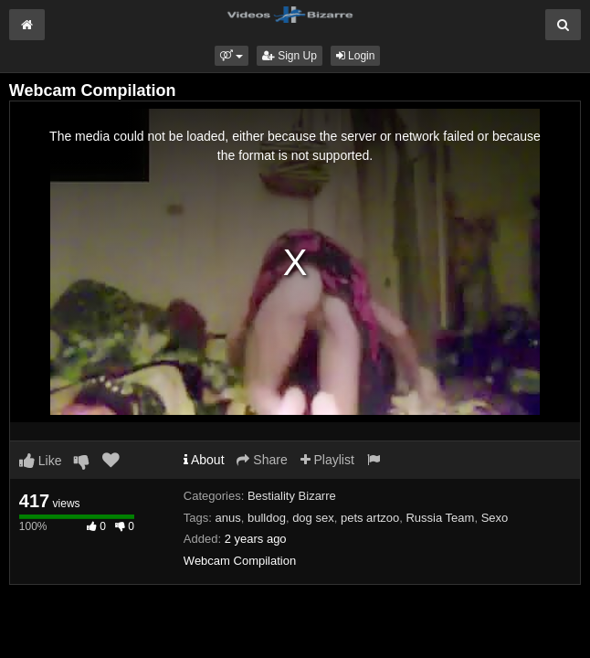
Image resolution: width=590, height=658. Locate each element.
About (204, 459)
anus (228, 518)
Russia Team (440, 518)
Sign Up (289, 55)
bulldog (267, 518)
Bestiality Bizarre (292, 496)
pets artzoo (370, 518)
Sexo (495, 518)
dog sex (313, 518)
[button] (231, 56)
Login (355, 55)
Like (40, 460)
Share (262, 459)
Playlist (327, 459)
